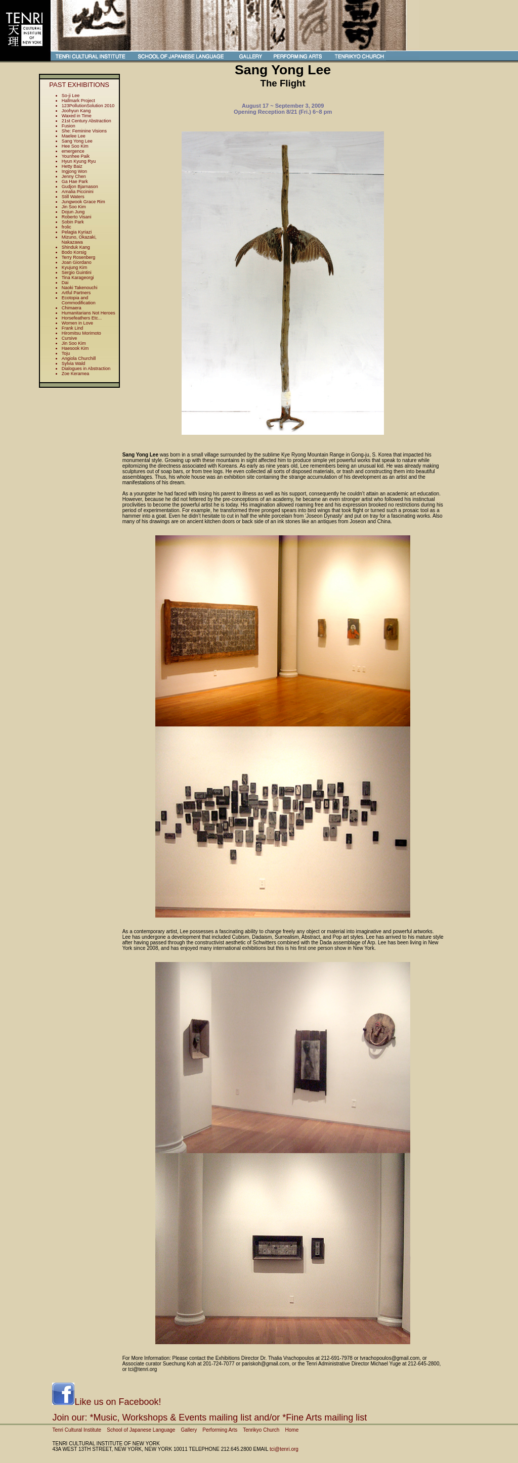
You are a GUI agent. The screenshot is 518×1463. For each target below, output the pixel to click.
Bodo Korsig (74, 252)
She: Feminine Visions (84, 130)
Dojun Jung (73, 211)
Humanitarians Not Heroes (88, 312)
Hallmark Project (78, 100)
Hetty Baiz (72, 166)
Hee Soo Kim (75, 146)
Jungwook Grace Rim (83, 201)
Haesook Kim (75, 348)
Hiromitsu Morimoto (81, 333)
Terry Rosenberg (79, 257)
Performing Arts (219, 1430)
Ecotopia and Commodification (79, 300)
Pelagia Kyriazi (77, 232)
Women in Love (77, 323)
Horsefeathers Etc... (82, 318)
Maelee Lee (73, 136)
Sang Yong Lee (77, 141)
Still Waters (73, 196)
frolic (66, 227)
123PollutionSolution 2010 (88, 105)
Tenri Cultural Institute (76, 1430)
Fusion (68, 125)
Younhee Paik (76, 156)
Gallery (189, 1430)
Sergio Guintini (77, 272)
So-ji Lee (71, 95)
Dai (65, 282)
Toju (66, 353)
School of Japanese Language (141, 1430)
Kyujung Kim (75, 267)
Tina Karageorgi (78, 277)
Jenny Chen (74, 176)
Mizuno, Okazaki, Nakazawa (79, 240)
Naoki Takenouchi (80, 287)
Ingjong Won (74, 171)
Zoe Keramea (76, 373)
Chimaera (71, 307)
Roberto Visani (77, 216)
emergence (73, 151)
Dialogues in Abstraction (86, 368)
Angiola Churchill (79, 358)
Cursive (69, 338)
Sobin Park (73, 221)
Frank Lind (72, 328)
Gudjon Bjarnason (80, 186)
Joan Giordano (77, 262)
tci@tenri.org (284, 1449)
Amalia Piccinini (78, 191)
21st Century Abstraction (86, 120)
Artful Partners (76, 292)
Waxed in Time (77, 115)
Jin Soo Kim (74, 206)
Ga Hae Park (75, 181)
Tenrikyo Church (261, 1430)
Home (292, 1430)
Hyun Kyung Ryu (79, 161)
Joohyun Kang (76, 110)
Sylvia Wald (73, 363)
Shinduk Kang (76, 247)
